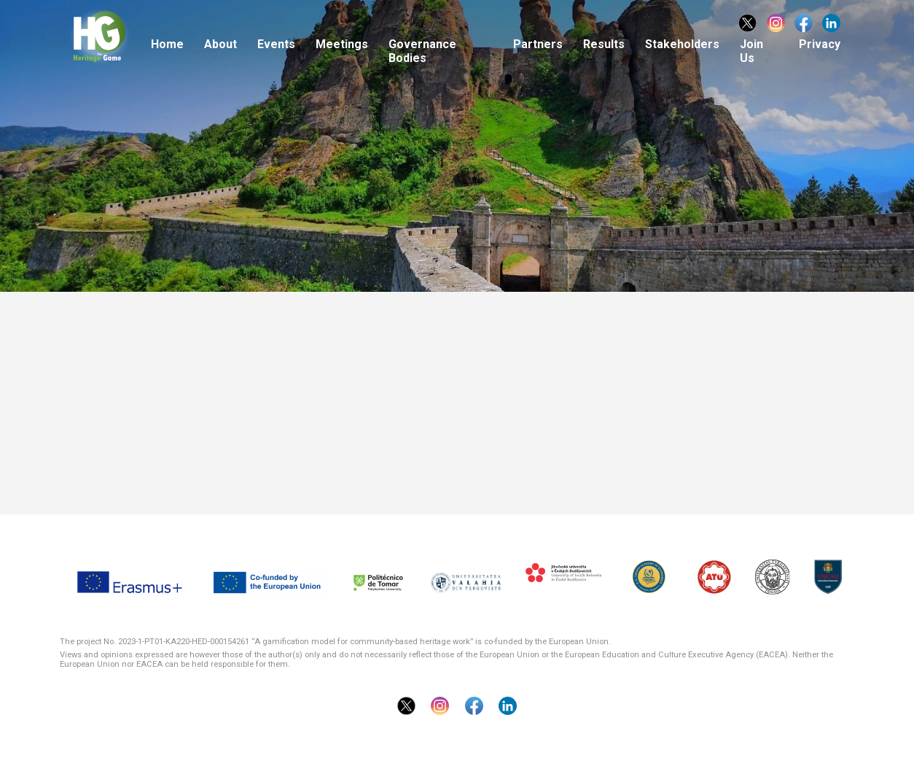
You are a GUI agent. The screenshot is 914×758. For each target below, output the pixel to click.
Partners (538, 44)
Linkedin (831, 23)
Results (604, 44)
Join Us (751, 51)
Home (167, 44)
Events (276, 44)
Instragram (776, 23)
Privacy (819, 44)
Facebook (803, 23)
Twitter (747, 23)
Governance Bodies (422, 51)
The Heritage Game (119, 38)
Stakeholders (682, 44)
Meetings (342, 44)
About (220, 44)
